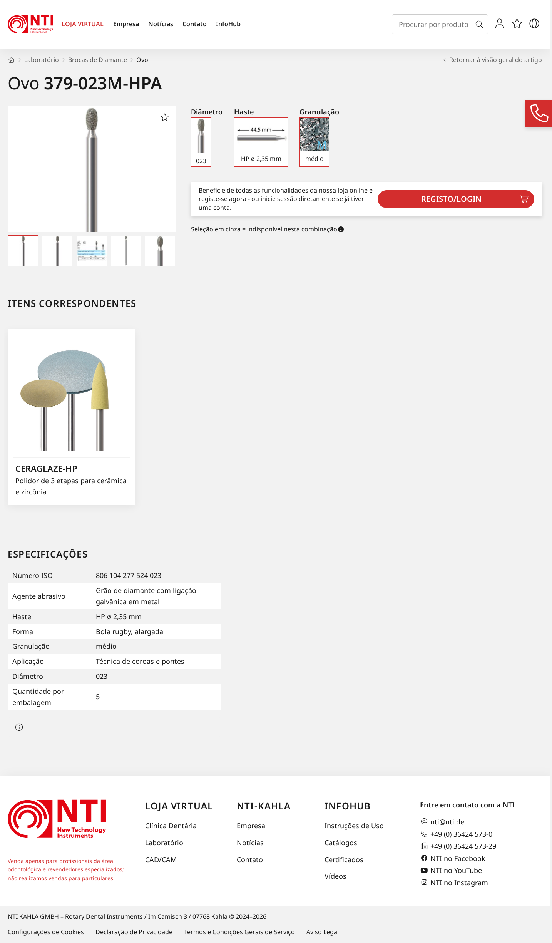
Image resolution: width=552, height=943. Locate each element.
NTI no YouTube (451, 870)
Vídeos (335, 876)
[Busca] (481, 24)
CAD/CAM (161, 859)
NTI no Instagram (454, 882)
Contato (194, 24)
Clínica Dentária (171, 825)
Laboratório (164, 842)
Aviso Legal (322, 932)
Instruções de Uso (354, 825)
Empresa (126, 24)
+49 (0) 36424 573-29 (458, 846)
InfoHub (228, 24)
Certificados (344, 859)
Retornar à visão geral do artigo (492, 60)
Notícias (160, 24)
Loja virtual (179, 805)
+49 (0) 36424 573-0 (456, 834)
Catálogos (341, 842)
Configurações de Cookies (46, 932)
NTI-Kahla (264, 805)
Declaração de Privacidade (133, 932)
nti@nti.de (442, 821)
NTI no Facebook (452, 858)
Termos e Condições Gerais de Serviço (239, 932)
